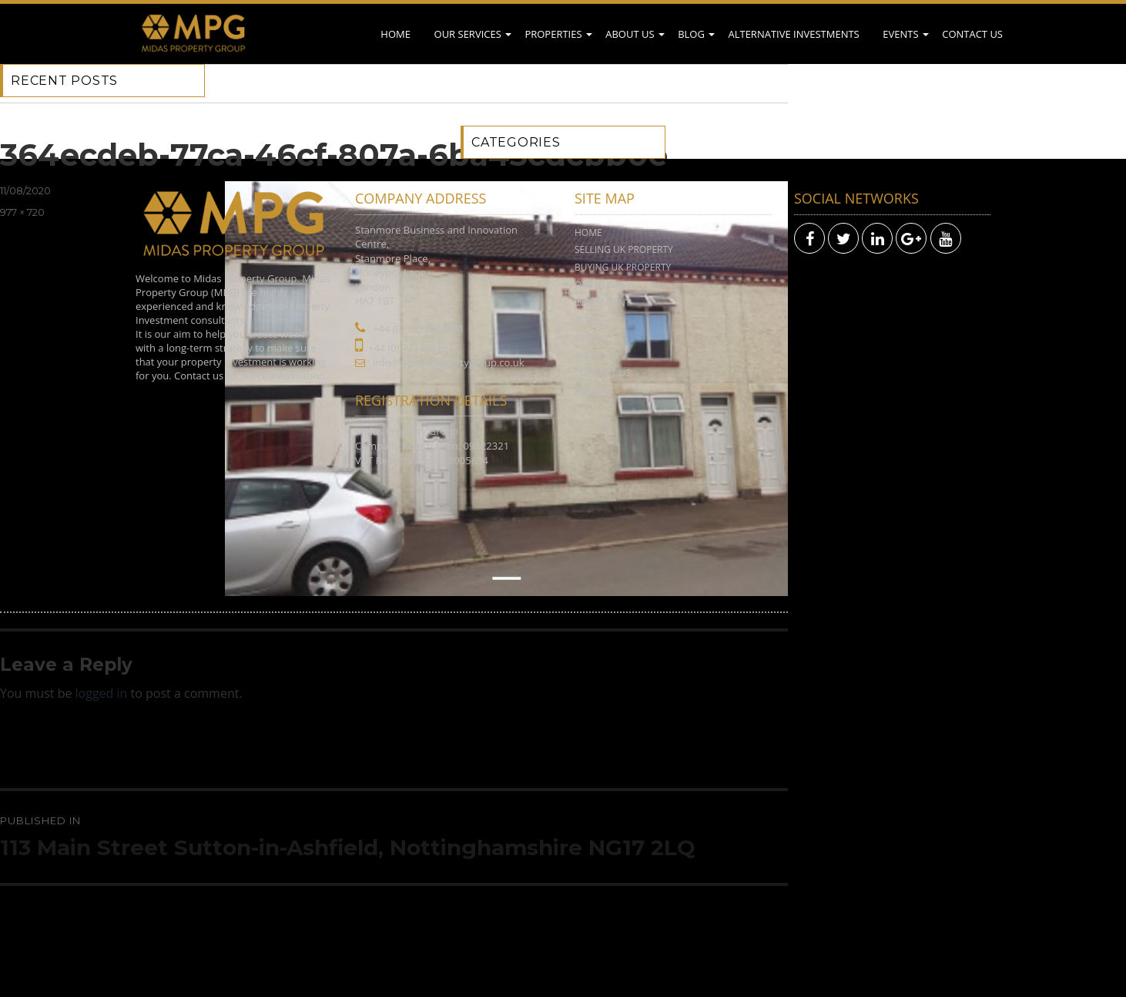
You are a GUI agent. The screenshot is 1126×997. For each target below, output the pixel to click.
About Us (629, 34)
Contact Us (972, 34)
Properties (552, 34)
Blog (691, 34)
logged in (101, 693)
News (587, 338)
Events (900, 34)
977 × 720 (22, 212)
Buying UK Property (623, 267)
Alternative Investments (793, 34)
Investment (603, 302)
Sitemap (593, 390)
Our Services (467, 34)
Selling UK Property (624, 249)
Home (395, 34)
